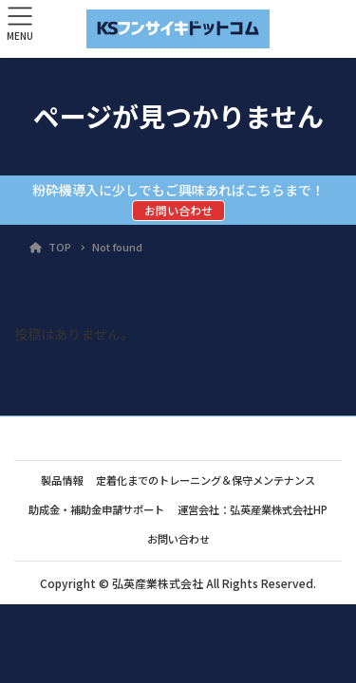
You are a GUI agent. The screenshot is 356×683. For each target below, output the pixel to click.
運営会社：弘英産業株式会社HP (253, 509)
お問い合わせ (178, 210)
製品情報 (62, 480)
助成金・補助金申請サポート (96, 509)
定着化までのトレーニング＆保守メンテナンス (205, 480)
